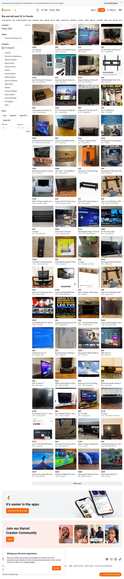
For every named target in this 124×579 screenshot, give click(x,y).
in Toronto (28, 16)
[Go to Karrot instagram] (111, 559)
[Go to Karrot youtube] (115, 559)
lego (41, 20)
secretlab (100, 20)
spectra (115, 20)
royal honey (65, 20)
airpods (46, 20)
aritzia (86, 20)
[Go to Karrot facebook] (107, 559)
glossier (92, 20)
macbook (35, 20)
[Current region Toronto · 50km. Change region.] (7, 28)
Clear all (27, 25)
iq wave (80, 20)
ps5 (13, 20)
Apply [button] (28, 131)
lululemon (73, 20)
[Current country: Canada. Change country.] (120, 10)
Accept (56, 568)
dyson (53, 20)
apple (58, 20)
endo (106, 20)
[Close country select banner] (121, 2)
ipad (29, 20)
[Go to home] (6, 10)
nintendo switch (21, 20)
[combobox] (24, 10)
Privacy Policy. (29, 562)
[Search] (37, 10)
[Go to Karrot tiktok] (120, 559)
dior (110, 20)
